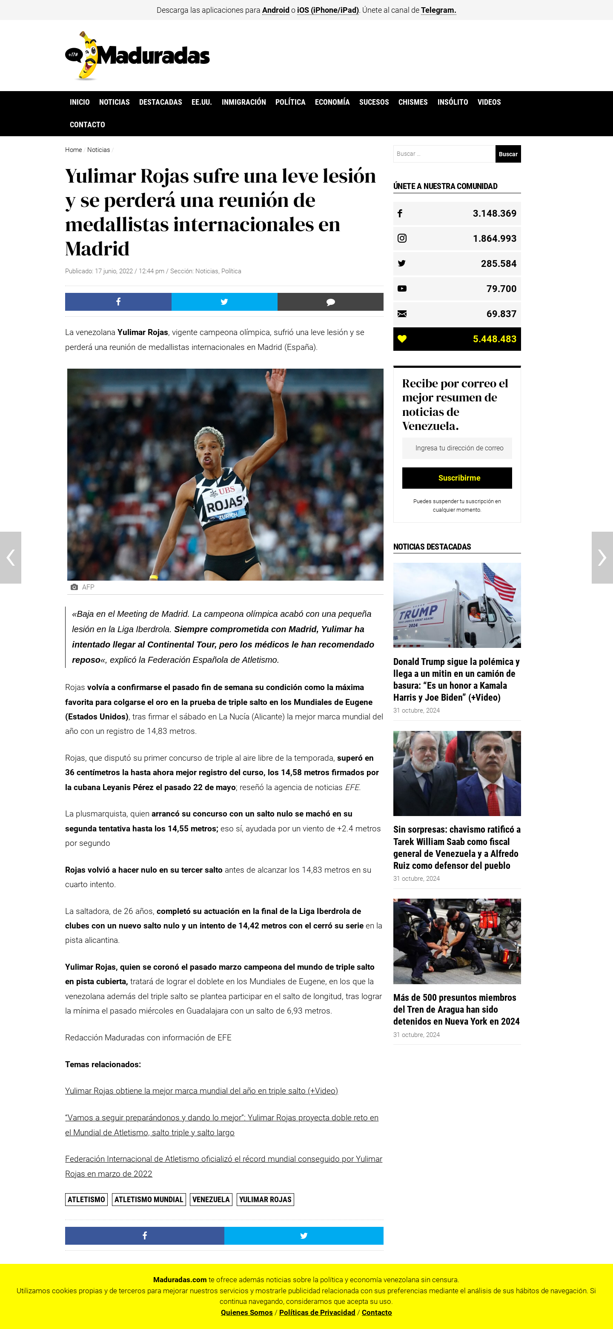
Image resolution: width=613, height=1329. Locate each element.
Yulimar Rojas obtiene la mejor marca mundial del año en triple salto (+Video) (201, 1091)
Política (290, 102)
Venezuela (211, 1199)
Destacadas (160, 102)
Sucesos (374, 102)
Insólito (453, 102)
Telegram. (438, 10)
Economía (332, 102)
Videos (489, 102)
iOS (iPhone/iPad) (328, 10)
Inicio (80, 102)
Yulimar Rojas (265, 1199)
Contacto (87, 124)
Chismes (413, 102)
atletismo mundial (149, 1199)
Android (275, 10)
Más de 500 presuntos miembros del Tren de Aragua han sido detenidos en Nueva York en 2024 (456, 1009)
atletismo (86, 1199)
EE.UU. (202, 102)
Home (73, 150)
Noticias (114, 102)
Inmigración (244, 102)
